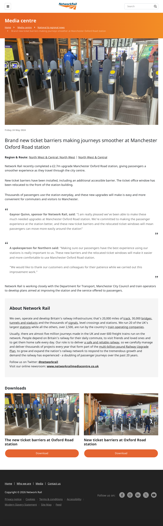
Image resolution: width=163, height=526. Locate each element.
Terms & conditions (51, 499)
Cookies (30, 499)
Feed (58, 504)
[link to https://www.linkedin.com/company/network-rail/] (138, 496)
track (126, 318)
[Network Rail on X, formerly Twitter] (146, 496)
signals (73, 323)
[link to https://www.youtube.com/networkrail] (154, 496)
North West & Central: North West (52, 157)
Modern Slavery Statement (21, 504)
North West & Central (92, 157)
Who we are (24, 483)
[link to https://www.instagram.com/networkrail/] (130, 496)
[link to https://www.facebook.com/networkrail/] (122, 496)
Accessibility (74, 499)
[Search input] (142, 6)
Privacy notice (13, 499)
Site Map (46, 504)
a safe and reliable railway (101, 342)
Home (8, 27)
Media (39, 483)
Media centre (25, 27)
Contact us (54, 483)
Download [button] (42, 453)
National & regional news (51, 27)
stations (25, 327)
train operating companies (126, 327)
